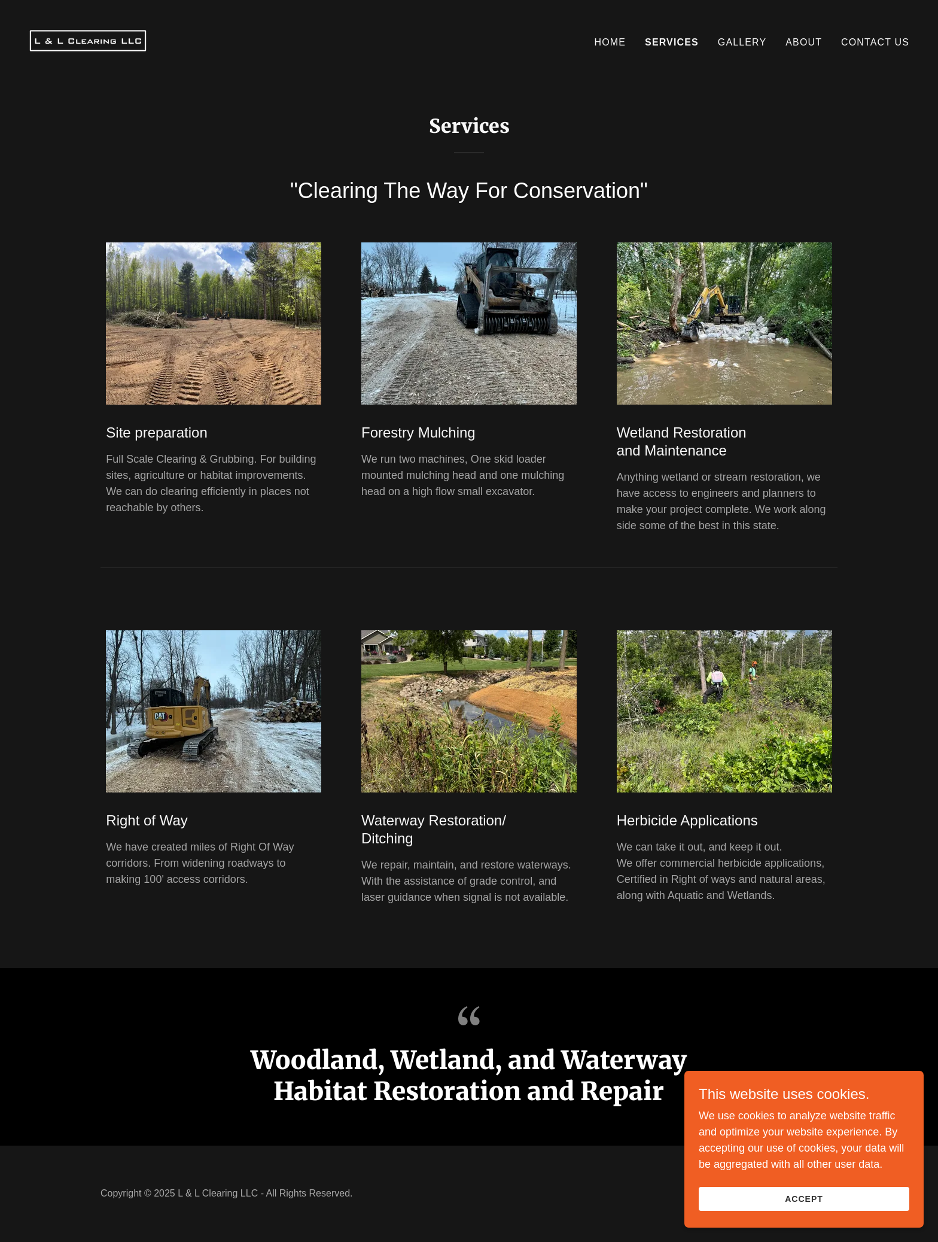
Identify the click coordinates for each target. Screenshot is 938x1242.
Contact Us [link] (875, 42)
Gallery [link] (742, 42)
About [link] (803, 42)
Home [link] (610, 42)
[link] (88, 40)
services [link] (672, 42)
